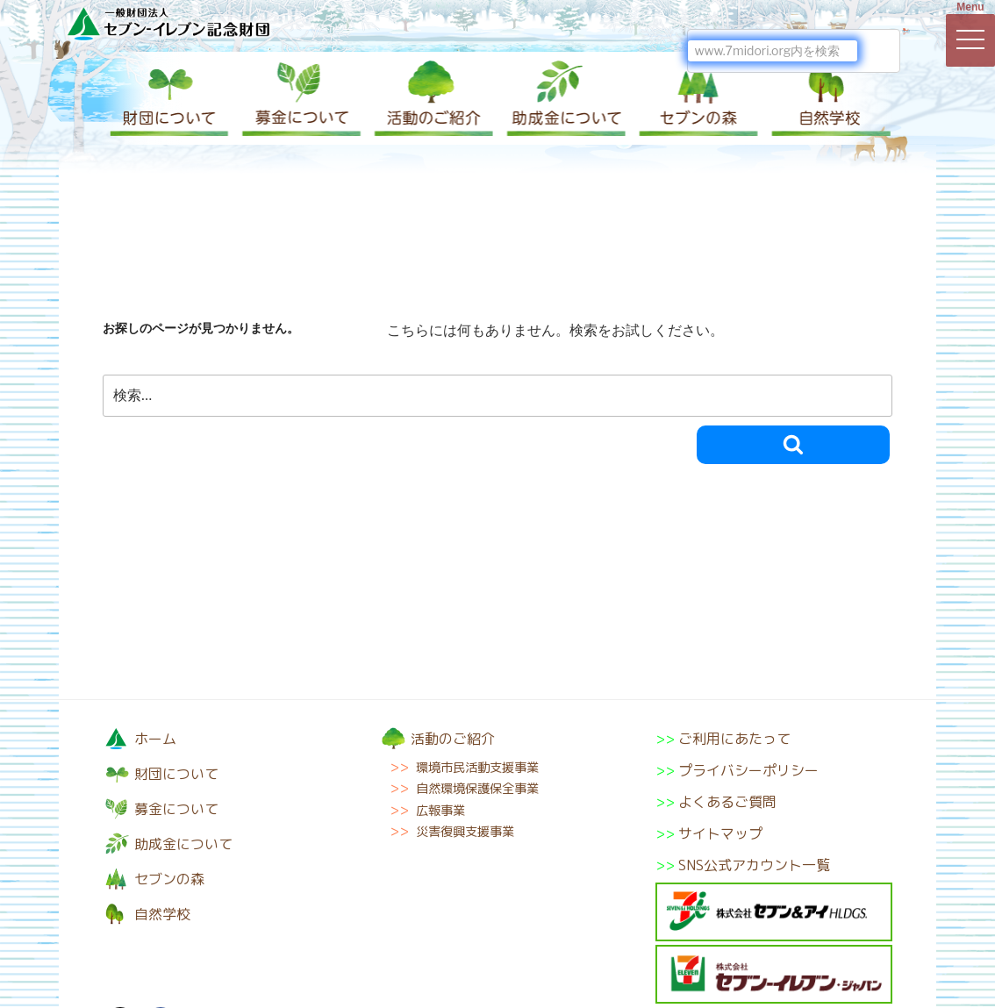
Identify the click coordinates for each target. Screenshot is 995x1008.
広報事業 (440, 810)
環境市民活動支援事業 (477, 767)
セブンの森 (695, 98)
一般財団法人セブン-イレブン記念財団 (168, 23)
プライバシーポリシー (748, 770)
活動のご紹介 (432, 98)
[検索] (772, 50)
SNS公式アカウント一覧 (754, 865)
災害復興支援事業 (465, 831)
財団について (168, 98)
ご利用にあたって (734, 738)
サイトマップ (720, 833)
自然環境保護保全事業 (477, 788)
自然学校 (826, 98)
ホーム (155, 738)
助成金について (563, 98)
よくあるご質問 (727, 801)
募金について (300, 98)
